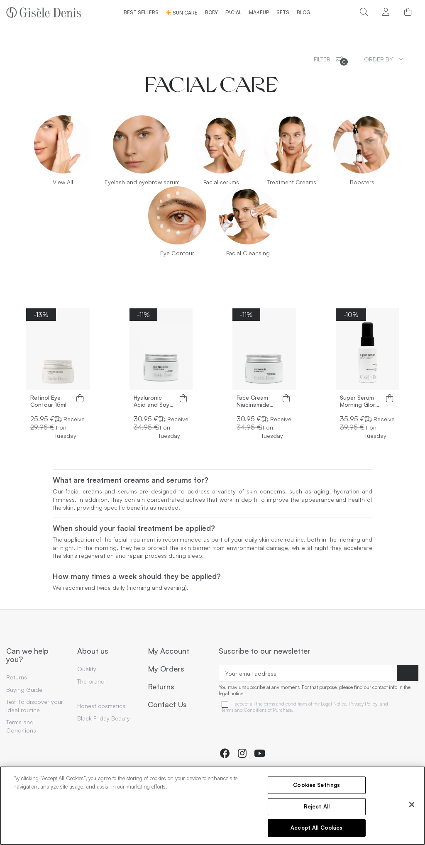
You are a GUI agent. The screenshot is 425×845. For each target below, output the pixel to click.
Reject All (317, 806)
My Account (168, 651)
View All (63, 182)
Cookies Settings (316, 785)
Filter (331, 61)
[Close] (412, 805)
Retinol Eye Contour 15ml (48, 401)
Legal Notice (333, 704)
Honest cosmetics (101, 705)
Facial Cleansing (248, 252)
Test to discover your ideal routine (34, 705)
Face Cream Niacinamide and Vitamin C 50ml (255, 401)
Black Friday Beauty (103, 718)
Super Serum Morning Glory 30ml (359, 401)
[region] (212, 805)
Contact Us (167, 705)
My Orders (166, 669)
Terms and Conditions (21, 726)
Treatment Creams (291, 182)
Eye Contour (177, 252)
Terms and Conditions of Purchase (257, 710)
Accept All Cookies (316, 827)
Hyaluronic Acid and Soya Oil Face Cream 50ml (154, 401)
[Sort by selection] (383, 59)
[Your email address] (308, 673)
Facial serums (221, 182)
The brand (91, 681)
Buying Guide (24, 689)
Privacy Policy (363, 704)
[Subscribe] (407, 673)
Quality (86, 668)
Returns (16, 677)
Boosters (362, 182)
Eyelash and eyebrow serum (142, 182)
